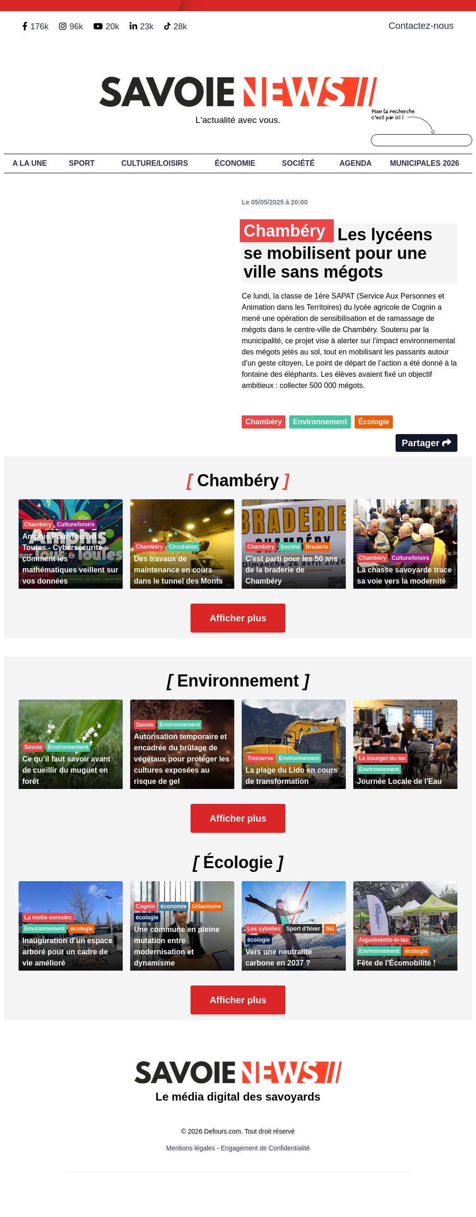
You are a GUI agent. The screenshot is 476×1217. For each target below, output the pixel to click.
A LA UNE (30, 163)
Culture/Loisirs (154, 163)
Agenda (355, 163)
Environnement (320, 422)
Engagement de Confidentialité (265, 1148)
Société (298, 163)
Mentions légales (190, 1148)
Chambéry (263, 422)
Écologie (374, 422)
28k (180, 26)
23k (146, 26)
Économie (235, 163)
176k (39, 26)
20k (112, 26)
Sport (81, 163)
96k (76, 26)
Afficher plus (238, 618)
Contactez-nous (421, 25)
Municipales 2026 (424, 163)
